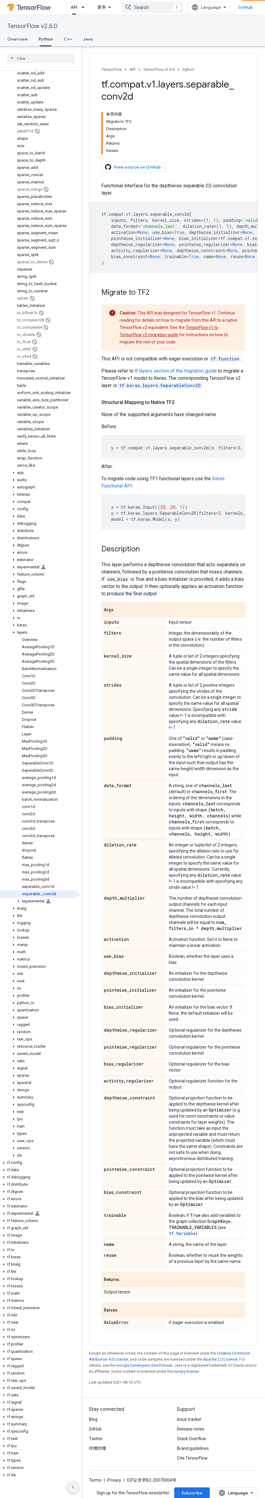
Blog (93, 1419)
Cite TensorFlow (192, 1458)
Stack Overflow (191, 1438)
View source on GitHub (133, 167)
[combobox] (152, 7)
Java (88, 39)
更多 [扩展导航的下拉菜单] (101, 7)
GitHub (245, 7)
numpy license (186, 1371)
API (132, 69)
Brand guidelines (193, 1448)
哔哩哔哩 (97, 1448)
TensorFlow (111, 69)
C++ (68, 39)
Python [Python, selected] (46, 39)
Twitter (96, 1438)
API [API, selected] (74, 7)
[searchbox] (40, 58)
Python (188, 69)
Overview (17, 39)
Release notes (190, 1429)
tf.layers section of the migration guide (176, 371)
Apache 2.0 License (220, 1359)
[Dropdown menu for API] (84, 7)
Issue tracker (189, 1419)
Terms (95, 1480)
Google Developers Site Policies (144, 1365)
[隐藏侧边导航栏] (73, 1487)
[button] (39, 472)
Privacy (114, 1480)
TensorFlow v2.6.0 (32, 26)
